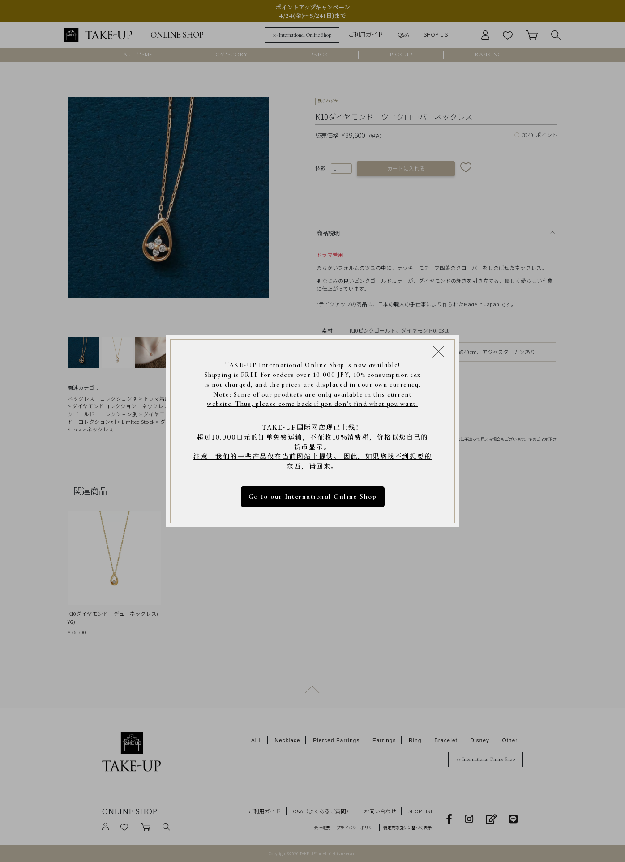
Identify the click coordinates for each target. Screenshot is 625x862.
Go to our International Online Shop (312, 496)
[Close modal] (438, 350)
